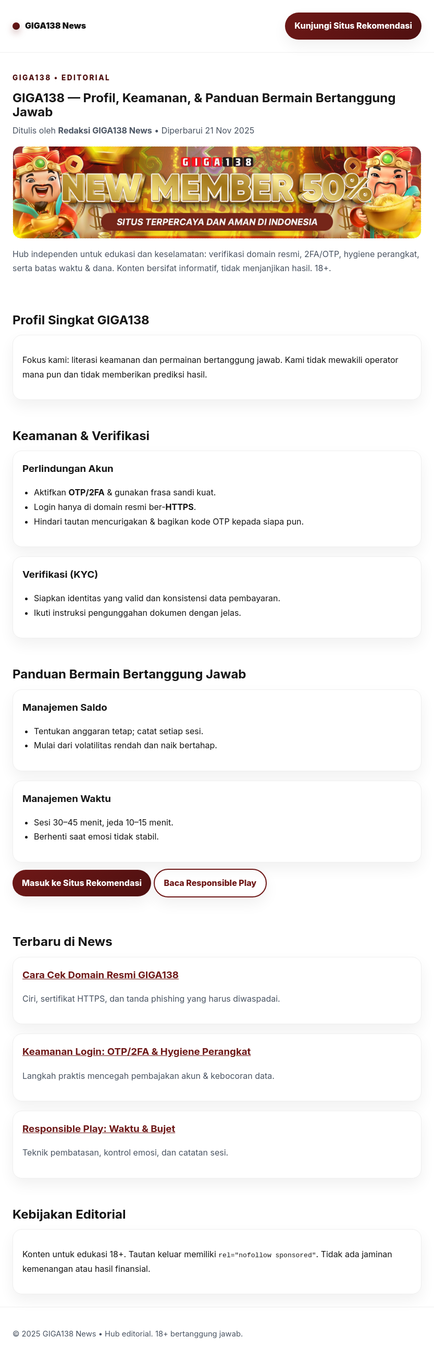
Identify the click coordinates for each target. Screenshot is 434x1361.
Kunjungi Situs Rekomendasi (353, 25)
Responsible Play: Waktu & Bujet (98, 1129)
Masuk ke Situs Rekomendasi (82, 883)
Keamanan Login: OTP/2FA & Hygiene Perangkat (136, 1052)
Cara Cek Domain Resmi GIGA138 (100, 975)
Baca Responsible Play (210, 883)
